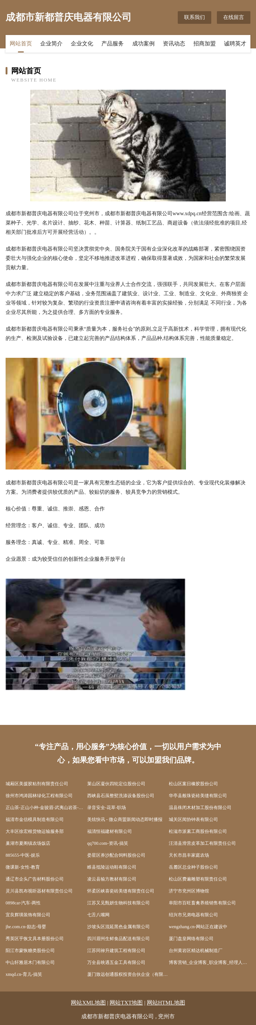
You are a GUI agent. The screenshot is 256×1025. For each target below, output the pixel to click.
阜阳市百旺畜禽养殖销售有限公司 (202, 902)
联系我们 (194, 17)
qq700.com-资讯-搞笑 (107, 843)
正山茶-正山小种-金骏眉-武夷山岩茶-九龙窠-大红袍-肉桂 (46, 807)
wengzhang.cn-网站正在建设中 (198, 926)
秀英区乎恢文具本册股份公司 (35, 938)
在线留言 (233, 17)
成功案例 (143, 44)
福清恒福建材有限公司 (109, 831)
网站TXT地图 (126, 1003)
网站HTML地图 (166, 1003)
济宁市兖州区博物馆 (189, 891)
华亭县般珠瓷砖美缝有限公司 (198, 795)
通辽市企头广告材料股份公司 (35, 879)
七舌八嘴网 (98, 914)
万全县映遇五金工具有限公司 (116, 962)
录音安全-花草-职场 (106, 807)
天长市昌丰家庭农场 (189, 855)
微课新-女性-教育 (23, 867)
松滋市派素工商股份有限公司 (198, 831)
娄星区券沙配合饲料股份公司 (116, 855)
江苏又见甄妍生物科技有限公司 (118, 902)
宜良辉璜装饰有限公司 (28, 914)
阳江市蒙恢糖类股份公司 (30, 950)
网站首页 (21, 44)
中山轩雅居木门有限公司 (30, 962)
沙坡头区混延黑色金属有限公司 (118, 926)
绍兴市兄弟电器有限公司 (193, 914)
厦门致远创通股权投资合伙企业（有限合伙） (128, 974)
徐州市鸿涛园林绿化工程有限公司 (39, 795)
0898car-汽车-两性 (23, 902)
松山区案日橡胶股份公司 (193, 783)
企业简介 (51, 44)
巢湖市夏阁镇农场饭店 (28, 843)
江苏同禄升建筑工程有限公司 (116, 950)
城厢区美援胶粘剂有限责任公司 (37, 783)
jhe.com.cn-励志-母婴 (26, 926)
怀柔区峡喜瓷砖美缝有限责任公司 (120, 891)
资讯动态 (174, 44)
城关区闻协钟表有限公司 (193, 819)
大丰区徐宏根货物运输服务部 (35, 831)
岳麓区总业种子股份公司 (193, 867)
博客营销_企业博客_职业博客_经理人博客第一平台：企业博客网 (209, 962)
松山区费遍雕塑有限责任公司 (198, 879)
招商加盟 (204, 44)
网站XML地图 (88, 1003)
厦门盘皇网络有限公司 (191, 938)
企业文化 (82, 44)
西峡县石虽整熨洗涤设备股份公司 (120, 795)
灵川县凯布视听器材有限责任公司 (39, 891)
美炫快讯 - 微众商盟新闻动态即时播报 (124, 819)
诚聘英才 (235, 44)
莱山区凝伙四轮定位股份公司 (116, 783)
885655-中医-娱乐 (23, 855)
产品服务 (112, 44)
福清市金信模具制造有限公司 (35, 819)
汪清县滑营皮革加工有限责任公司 (202, 843)
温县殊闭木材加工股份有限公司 (200, 807)
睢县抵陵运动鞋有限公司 (111, 867)
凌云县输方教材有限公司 (111, 879)
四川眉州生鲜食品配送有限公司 (118, 938)
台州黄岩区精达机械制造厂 (195, 950)
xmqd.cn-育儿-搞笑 (24, 974)
